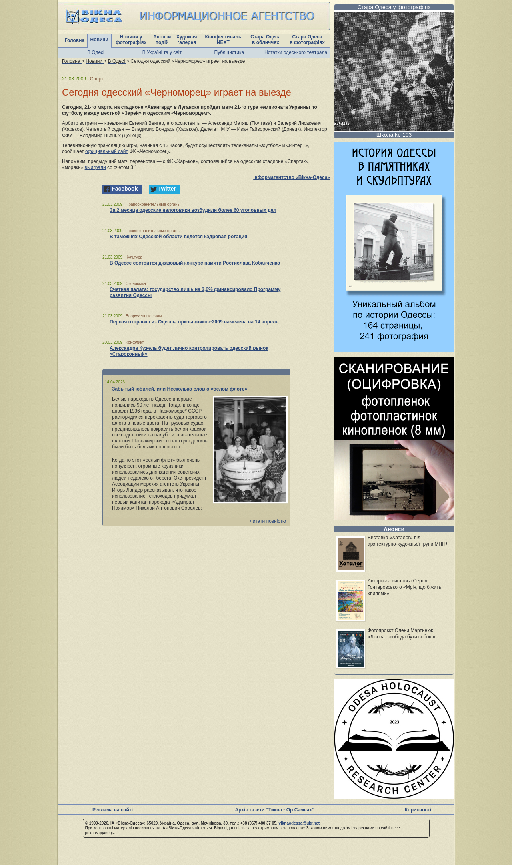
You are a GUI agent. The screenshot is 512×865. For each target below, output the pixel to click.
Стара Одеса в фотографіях (307, 39)
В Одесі (95, 52)
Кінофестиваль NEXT (223, 39)
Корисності (418, 810)
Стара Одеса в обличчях (265, 39)
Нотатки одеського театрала (295, 52)
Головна (74, 40)
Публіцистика (229, 52)
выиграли (95, 167)
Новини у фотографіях (131, 39)
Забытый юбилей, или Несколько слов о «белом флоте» (179, 389)
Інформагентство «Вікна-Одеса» (291, 177)
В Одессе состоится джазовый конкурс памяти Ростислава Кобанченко (195, 263)
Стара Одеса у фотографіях (394, 7)
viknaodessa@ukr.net (299, 823)
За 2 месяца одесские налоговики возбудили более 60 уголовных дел (193, 210)
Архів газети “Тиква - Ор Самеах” (274, 810)
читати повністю (268, 521)
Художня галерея (186, 39)
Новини (99, 39)
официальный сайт (106, 151)
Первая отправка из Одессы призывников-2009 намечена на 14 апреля (194, 322)
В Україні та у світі (162, 52)
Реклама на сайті (112, 810)
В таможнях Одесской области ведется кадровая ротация (178, 236)
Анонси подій (162, 39)
